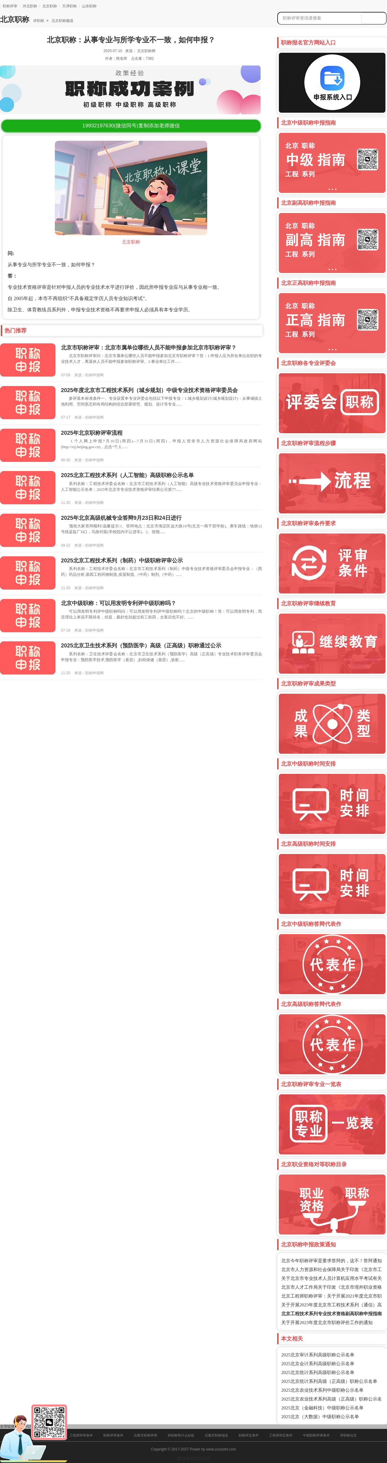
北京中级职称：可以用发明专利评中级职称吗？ (118, 603)
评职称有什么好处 (181, 1435)
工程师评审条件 (81, 1435)
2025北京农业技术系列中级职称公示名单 (322, 1390)
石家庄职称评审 (145, 1435)
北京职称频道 (62, 21)
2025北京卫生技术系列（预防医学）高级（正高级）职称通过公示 (141, 646)
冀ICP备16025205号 (193, 1458)
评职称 (38, 21)
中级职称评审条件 (316, 1435)
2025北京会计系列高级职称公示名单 (317, 1363)
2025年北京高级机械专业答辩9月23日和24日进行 (121, 518)
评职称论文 (348, 1435)
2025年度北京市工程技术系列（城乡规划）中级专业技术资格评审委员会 (149, 390)
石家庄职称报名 (216, 1435)
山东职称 (89, 6)
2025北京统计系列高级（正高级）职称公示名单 (329, 1381)
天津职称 (69, 6)
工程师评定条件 (281, 1435)
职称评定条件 (249, 1435)
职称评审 (10, 6)
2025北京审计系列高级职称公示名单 (317, 1354)
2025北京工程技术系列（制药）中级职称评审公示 (122, 561)
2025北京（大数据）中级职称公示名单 (320, 1416)
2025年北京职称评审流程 (91, 433)
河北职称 (30, 6)
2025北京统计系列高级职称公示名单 (317, 1372)
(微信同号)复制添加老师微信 (130, 126)
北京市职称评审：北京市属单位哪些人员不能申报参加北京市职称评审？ (148, 348)
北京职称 (49, 6)
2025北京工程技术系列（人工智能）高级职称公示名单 (127, 475)
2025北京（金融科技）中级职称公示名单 (322, 1407)
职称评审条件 (113, 1435)
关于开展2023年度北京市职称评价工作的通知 (327, 1322)
